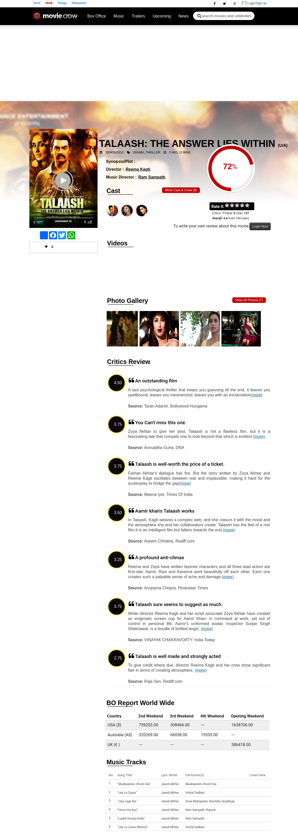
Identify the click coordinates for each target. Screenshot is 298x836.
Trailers (138, 16)
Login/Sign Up (254, 3)
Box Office (96, 16)
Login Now (260, 226)
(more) (256, 395)
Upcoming (162, 16)
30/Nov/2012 (114, 152)
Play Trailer (63, 187)
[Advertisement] (149, 63)
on (250, 205)
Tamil (36, 3)
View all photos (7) (249, 300)
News (183, 16)
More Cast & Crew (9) (181, 190)
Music (118, 16)
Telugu (62, 3)
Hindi (48, 3)
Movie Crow (56, 18)
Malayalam (79, 3)
